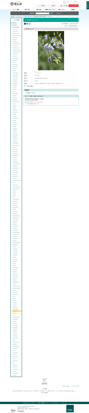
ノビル (14, 103)
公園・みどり (30, 16)
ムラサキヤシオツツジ (16, 288)
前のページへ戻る (66, 379)
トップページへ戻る (75, 379)
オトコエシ (15, 375)
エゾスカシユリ (15, 74)
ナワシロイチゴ (15, 230)
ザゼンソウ (15, 39)
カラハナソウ (15, 203)
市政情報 (73, 9)
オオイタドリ (15, 261)
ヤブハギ (14, 192)
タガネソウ (15, 122)
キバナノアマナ (15, 72)
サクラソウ (15, 279)
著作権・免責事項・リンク (43, 396)
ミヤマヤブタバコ (16, 346)
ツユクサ (14, 120)
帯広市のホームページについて (29, 396)
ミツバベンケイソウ (16, 186)
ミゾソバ (14, 263)
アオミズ (14, 209)
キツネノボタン (15, 172)
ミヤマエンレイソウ (16, 47)
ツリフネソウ (15, 273)
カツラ (14, 182)
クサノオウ (15, 132)
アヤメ (14, 91)
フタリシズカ (15, 29)
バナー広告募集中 (44, 385)
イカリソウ (15, 147)
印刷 (66, 25)
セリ (13, 362)
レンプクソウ (15, 366)
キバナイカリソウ (16, 145)
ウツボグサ (15, 302)
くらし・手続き (16, 9)
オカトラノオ (15, 277)
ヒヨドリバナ (15, 348)
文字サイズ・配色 (66, 1)
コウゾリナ (15, 323)
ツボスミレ (15, 240)
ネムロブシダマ (15, 373)
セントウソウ (15, 356)
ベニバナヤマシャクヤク (17, 180)
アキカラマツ (15, 176)
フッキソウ (15, 178)
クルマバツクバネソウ (16, 43)
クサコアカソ (15, 205)
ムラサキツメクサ (16, 199)
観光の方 (53, 5)
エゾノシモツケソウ (16, 215)
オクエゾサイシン (16, 33)
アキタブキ (15, 331)
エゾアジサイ (15, 269)
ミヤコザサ (15, 128)
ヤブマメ (14, 190)
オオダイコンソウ (16, 217)
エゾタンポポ (15, 325)
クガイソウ (15, 300)
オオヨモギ (15, 344)
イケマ (14, 296)
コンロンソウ (15, 259)
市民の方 (42, 5)
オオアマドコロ (15, 118)
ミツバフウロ (15, 250)
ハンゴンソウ (15, 333)
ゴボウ (14, 350)
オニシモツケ (15, 213)
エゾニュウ (15, 354)
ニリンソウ (15, 159)
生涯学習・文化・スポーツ (50, 9)
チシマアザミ (15, 319)
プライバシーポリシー (55, 396)
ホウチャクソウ (15, 58)
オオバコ (14, 298)
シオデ (14, 62)
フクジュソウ (15, 151)
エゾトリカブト (15, 149)
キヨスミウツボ (15, 308)
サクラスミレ (15, 236)
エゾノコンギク (15, 337)
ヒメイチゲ (15, 157)
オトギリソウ (15, 248)
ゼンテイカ (15, 97)
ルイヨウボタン (15, 143)
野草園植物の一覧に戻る (30, 92)
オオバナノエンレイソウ (17, 49)
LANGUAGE (75, 1)
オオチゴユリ (15, 60)
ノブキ (14, 315)
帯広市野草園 (35, 16)
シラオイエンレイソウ (16, 51)
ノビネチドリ (15, 85)
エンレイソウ (15, 45)
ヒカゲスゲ (15, 124)
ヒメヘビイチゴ (15, 219)
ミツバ (14, 358)
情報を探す (32, 13)
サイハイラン (15, 78)
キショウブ (15, 95)
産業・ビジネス (62, 9)
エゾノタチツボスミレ (16, 242)
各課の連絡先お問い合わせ (70, 403)
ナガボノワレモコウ (16, 232)
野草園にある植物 (42, 16)
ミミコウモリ (15, 327)
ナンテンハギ (15, 201)
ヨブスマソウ (15, 329)
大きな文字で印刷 (72, 25)
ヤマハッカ (15, 304)
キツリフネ (15, 271)
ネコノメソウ (15, 184)
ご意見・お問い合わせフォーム (32, 103)
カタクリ (14, 68)
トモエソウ (15, 246)
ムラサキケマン (15, 136)
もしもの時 (75, 5)
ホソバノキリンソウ (16, 188)
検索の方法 (58, 13)
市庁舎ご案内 (21, 404)
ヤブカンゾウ (15, 99)
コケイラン (15, 87)
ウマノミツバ (15, 352)
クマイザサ (15, 130)
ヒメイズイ (15, 116)
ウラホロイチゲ (15, 155)
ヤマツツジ (15, 290)
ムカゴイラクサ (15, 207)
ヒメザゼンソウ (15, 41)
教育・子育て (27, 9)
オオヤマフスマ (15, 267)
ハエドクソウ (15, 306)
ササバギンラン (15, 76)
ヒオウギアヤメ (15, 93)
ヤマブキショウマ (16, 234)
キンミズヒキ (15, 211)
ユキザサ (14, 114)
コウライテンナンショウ (17, 35)
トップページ (18, 16)
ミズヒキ (14, 265)
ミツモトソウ (15, 221)
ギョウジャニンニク (16, 101)
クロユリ (14, 70)
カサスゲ (14, 126)
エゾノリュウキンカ (16, 163)
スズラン (14, 107)
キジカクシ (15, 105)
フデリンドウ (15, 292)
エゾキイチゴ (15, 228)
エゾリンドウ (15, 294)
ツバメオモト (15, 66)
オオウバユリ (15, 64)
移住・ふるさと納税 (64, 5)
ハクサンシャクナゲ (16, 286)
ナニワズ (14, 257)
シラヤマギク (15, 335)
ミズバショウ (15, 37)
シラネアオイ (15, 170)
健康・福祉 (39, 9)
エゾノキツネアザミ (16, 317)
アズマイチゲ (15, 153)
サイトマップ (64, 396)
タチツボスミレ (15, 244)
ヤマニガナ (15, 321)
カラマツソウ (15, 174)
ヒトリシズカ (15, 31)
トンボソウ (15, 89)
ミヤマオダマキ (15, 161)
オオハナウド (15, 360)
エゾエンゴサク (15, 134)
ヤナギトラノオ (15, 275)
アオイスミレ (15, 238)
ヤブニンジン (15, 364)
